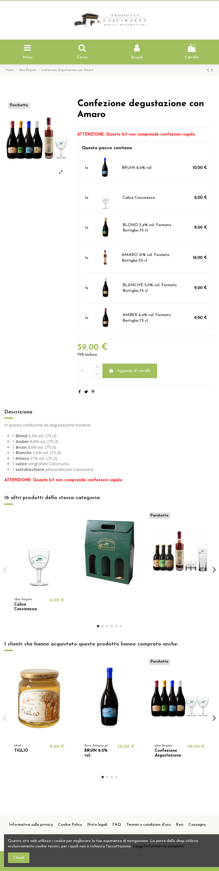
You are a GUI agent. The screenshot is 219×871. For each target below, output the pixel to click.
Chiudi (18, 858)
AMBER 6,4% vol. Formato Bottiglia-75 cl (147, 318)
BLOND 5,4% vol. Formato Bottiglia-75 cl (147, 228)
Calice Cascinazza (139, 198)
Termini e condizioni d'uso (148, 825)
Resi (179, 825)
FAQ (116, 825)
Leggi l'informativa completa (158, 846)
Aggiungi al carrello (130, 370)
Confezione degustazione (168, 753)
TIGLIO (21, 751)
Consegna (197, 825)
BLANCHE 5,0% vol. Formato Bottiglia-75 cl (150, 288)
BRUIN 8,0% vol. (137, 168)
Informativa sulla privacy (31, 825)
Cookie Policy (70, 825)
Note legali (97, 825)
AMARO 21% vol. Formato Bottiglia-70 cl (145, 258)
